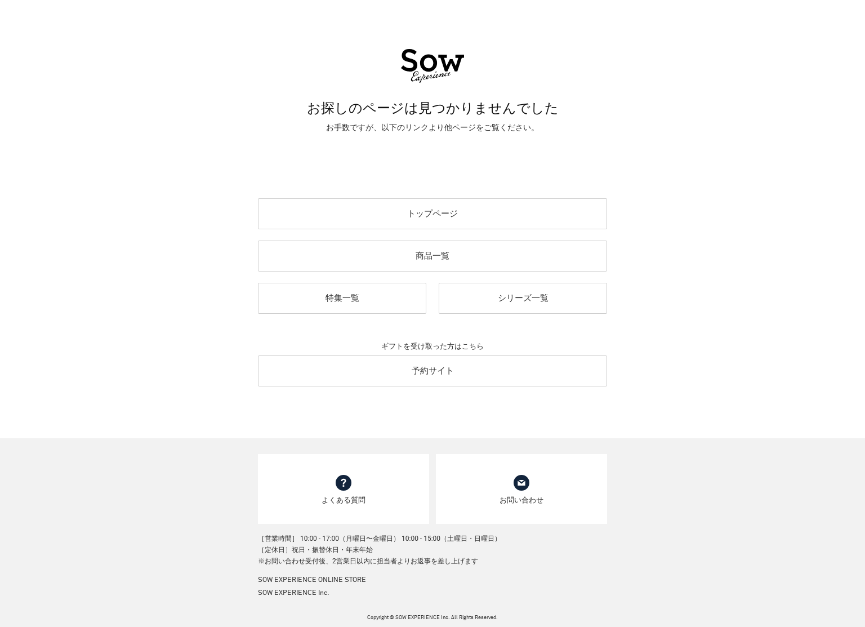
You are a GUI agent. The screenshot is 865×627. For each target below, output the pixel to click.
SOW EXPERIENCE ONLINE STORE (312, 580)
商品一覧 (432, 256)
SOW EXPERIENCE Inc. (293, 593)
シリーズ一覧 (523, 298)
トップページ (432, 213)
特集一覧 (342, 298)
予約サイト (433, 371)
